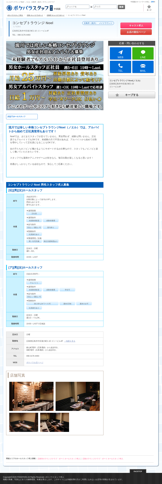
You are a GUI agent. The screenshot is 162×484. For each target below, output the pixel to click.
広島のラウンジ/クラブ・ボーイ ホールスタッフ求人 (103, 459)
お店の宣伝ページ (136, 32)
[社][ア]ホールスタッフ (16, 116)
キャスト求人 (136, 25)
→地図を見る (69, 341)
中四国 (33, 7)
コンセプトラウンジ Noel (32, 23)
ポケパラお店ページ (34, 362)
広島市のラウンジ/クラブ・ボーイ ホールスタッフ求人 (59, 459)
